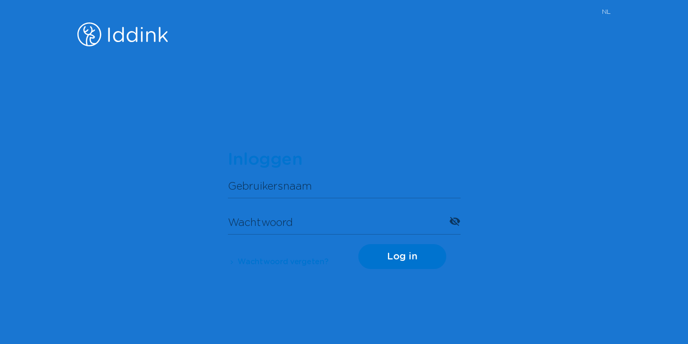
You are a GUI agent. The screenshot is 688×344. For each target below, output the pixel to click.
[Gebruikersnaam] (344, 185)
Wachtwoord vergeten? (278, 262)
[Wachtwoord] (335, 221)
